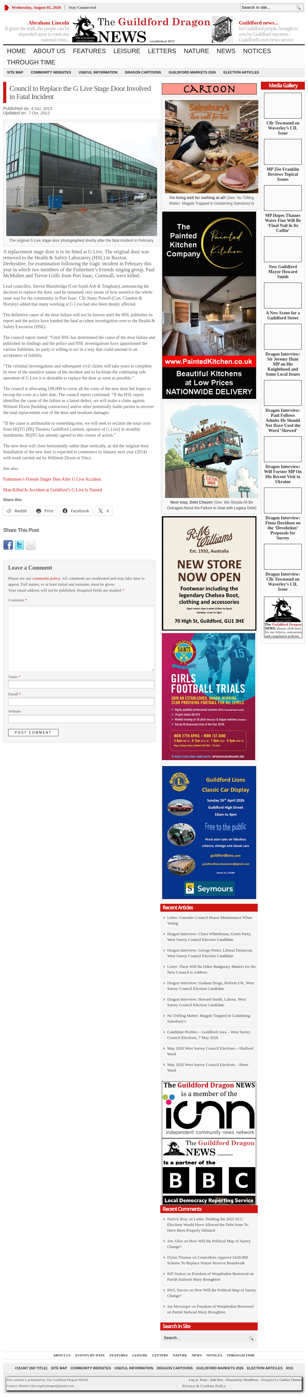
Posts (203, 1380)
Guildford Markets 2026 (192, 72)
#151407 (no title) (31, 1368)
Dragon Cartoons (143, 72)
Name (14, 677)
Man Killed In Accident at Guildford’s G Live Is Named (52, 490)
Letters (162, 50)
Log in (193, 1380)
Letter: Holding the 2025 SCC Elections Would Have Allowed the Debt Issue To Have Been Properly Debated (207, 1225)
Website (14, 711)
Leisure (126, 50)
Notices (257, 50)
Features (89, 50)
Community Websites (51, 72)
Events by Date (90, 1355)
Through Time (31, 62)
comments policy (46, 578)
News (226, 50)
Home (16, 50)
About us (49, 50)
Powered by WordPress (242, 1380)
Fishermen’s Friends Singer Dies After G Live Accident (52, 479)
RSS (289, 1368)
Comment (17, 600)
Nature (196, 50)
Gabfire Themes (290, 1380)
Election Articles (241, 72)
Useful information (98, 72)
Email (14, 694)
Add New (216, 1380)
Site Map (15, 72)
